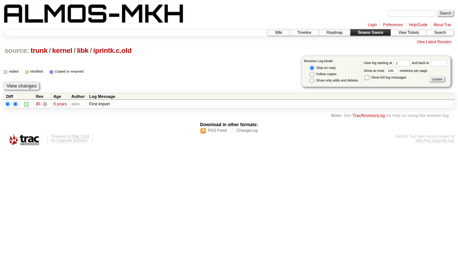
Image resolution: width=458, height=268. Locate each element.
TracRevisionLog (368, 115)
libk (83, 50)
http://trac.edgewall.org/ (435, 140)
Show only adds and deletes (334, 80)
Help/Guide (418, 25)
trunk (39, 50)
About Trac (442, 25)
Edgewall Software (72, 140)
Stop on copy (323, 68)
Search (440, 33)
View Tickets (408, 33)
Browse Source (370, 33)
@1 (38, 104)
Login (372, 25)
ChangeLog (246, 130)
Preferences (393, 25)
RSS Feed (217, 130)
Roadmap (335, 33)
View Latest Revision (434, 42)
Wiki (278, 33)
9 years (60, 104)
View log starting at (388, 63)
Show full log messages (385, 77)
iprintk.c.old (112, 50)
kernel (62, 50)
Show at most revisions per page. (396, 71)
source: (16, 50)
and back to (429, 63)
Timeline (304, 33)
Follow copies (323, 74)
